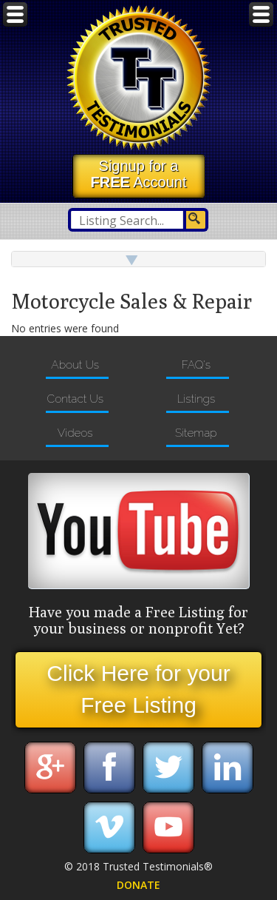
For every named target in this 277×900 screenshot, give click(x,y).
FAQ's (196, 365)
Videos (75, 433)
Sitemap (196, 433)
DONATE (138, 885)
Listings (196, 399)
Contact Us (75, 399)
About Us (75, 365)
